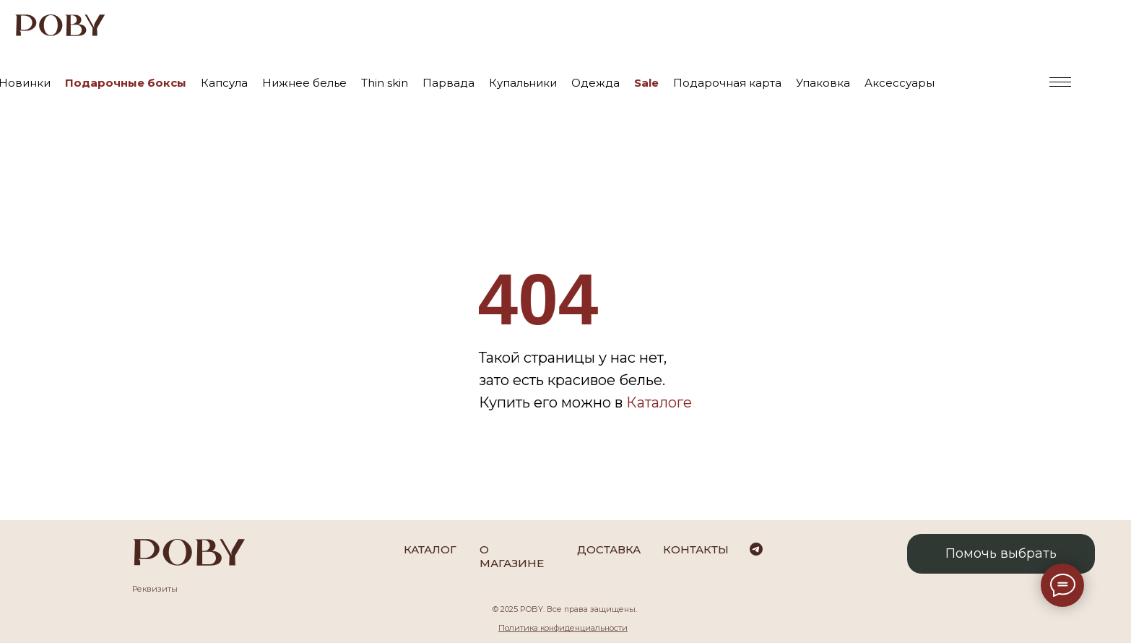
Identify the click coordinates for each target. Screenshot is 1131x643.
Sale (646, 83)
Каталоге (659, 402)
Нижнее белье (304, 83)
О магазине (512, 556)
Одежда (595, 83)
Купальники (523, 83)
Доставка (609, 549)
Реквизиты (155, 589)
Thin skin (384, 83)
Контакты (696, 549)
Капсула (224, 83)
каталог (430, 549)
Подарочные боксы (125, 83)
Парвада (448, 83)
